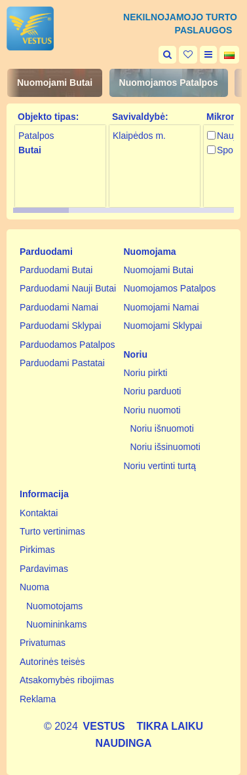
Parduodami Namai (59, 307)
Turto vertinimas (52, 531)
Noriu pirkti (146, 373)
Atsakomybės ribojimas (67, 680)
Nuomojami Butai (54, 82)
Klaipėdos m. (139, 135)
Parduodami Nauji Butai (68, 288)
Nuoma (34, 587)
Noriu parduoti (152, 391)
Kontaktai (39, 513)
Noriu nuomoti (152, 410)
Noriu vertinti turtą (160, 466)
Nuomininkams (56, 624)
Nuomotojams (54, 606)
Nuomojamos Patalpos (168, 82)
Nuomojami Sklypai (163, 325)
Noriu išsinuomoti (165, 447)
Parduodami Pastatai (62, 363)
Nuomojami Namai (161, 307)
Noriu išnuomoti (162, 428)
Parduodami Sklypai (61, 325)
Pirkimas (37, 549)
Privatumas (43, 642)
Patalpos (36, 135)
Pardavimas (44, 568)
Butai (29, 150)
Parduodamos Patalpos (67, 344)
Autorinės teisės (52, 661)
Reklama (38, 699)
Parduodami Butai (56, 270)
